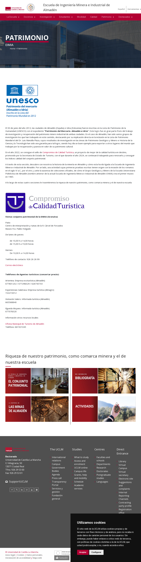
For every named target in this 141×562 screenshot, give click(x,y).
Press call (57, 478)
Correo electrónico (14, 265)
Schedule (78, 481)
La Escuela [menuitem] (12, 17)
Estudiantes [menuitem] (65, 17)
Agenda (56, 474)
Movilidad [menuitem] (81, 17)
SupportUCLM (18, 481)
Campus (56, 464)
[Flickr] (37, 490)
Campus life (80, 471)
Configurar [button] (96, 552)
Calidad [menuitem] (93, 17)
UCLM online (81, 467)
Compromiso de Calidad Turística (58, 152)
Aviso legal (10, 555)
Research (101, 467)
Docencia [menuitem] (28, 17)
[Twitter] (17, 490)
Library (122, 461)
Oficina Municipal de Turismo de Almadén (24, 323)
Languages (102, 481)
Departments (103, 464)
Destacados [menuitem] (125, 17)
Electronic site (126, 478)
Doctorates (102, 471)
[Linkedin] (22, 490)
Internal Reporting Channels (124, 495)
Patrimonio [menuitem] (107, 17)
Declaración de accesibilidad (17, 558)
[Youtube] (32, 490)
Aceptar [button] (82, 552)
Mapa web (37, 558)
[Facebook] (12, 490)
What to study (81, 457)
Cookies (20, 555)
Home (12, 48)
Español (121, 9)
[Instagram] (27, 490)
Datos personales (34, 555)
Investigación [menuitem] (46, 17)
